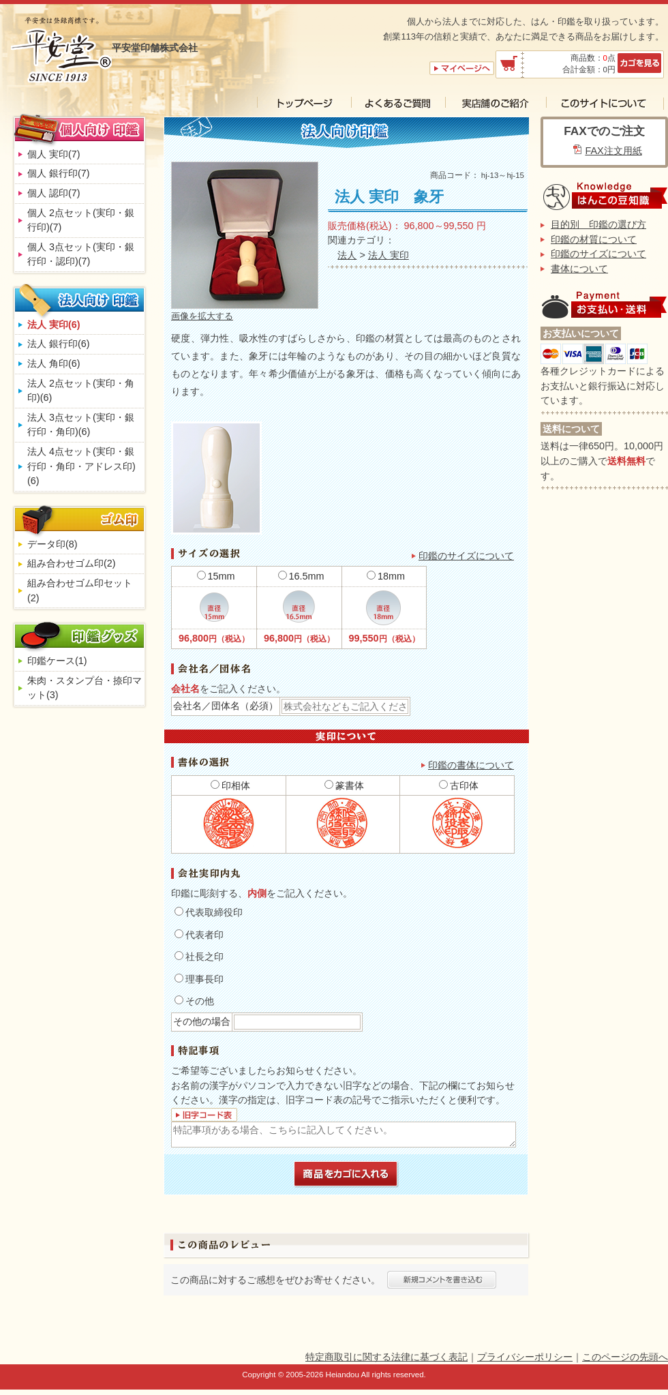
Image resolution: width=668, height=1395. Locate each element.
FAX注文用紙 (613, 150)
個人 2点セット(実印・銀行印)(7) (80, 220)
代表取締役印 (208, 912)
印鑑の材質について (594, 239)
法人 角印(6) (53, 363)
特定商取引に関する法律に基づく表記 (386, 1356)
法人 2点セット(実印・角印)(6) (80, 391)
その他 (194, 1000)
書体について (579, 268)
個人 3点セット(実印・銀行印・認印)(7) (80, 254)
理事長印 (199, 979)
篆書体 (344, 785)
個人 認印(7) (53, 193)
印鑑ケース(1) (57, 660)
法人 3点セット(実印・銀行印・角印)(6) (80, 425)
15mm (216, 576)
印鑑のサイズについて (466, 555)
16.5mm (301, 576)
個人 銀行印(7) (58, 173)
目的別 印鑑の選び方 (598, 224)
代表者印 (199, 934)
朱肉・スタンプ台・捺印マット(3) (84, 688)
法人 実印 (388, 255)
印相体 (230, 785)
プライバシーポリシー (525, 1356)
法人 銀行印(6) (58, 343)
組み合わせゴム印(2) (71, 563)
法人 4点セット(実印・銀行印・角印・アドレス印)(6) (81, 466)
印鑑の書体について (471, 765)
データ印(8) (52, 544)
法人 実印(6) (53, 324)
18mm (386, 576)
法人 (346, 255)
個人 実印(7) (53, 154)
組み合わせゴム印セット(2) (79, 590)
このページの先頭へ (625, 1356)
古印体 (459, 785)
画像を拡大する (202, 316)
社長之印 (199, 956)
